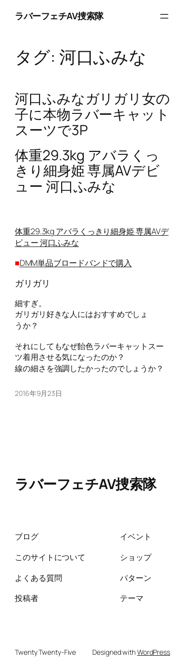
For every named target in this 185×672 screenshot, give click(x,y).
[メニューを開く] (164, 16)
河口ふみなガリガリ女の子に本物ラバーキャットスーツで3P (92, 114)
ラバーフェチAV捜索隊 (59, 16)
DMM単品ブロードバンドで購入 (76, 262)
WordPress (153, 652)
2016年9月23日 (38, 393)
